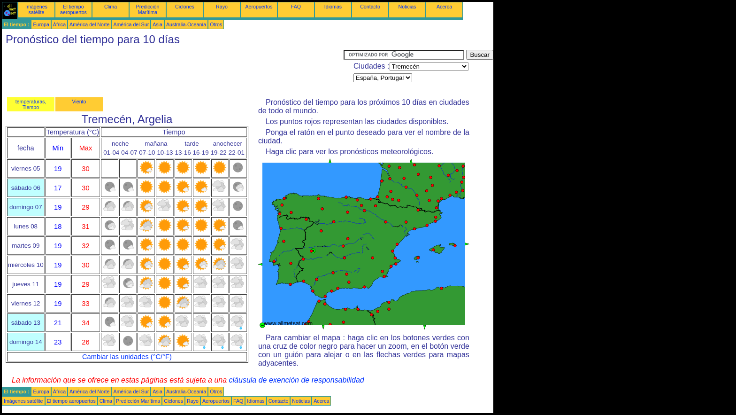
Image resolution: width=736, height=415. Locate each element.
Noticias (407, 6)
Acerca (444, 6)
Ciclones (184, 6)
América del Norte (89, 24)
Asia (157, 24)
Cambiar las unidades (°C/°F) (127, 356)
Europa (41, 24)
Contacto (370, 6)
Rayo (222, 6)
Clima (110, 6)
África (59, 24)
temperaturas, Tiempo (30, 104)
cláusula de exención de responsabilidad (296, 380)
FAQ (296, 6)
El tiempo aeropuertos (73, 9)
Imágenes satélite (36, 9)
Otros (216, 24)
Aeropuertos (258, 6)
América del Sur (131, 24)
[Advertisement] (173, 71)
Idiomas (333, 6)
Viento (79, 101)
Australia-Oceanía (186, 24)
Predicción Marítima (148, 9)
